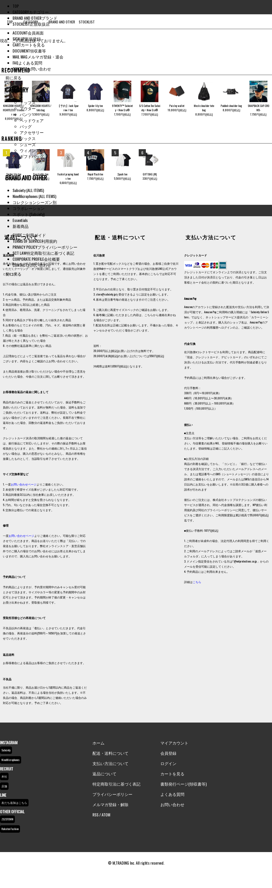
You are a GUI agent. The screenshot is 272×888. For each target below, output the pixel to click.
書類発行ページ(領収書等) (183, 784)
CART (29, 45)
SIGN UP (27, 39)
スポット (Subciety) (29, 214)
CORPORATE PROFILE (36, 259)
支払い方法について (110, 763)
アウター (28, 108)
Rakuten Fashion (10, 829)
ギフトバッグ (32, 156)
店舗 (4, 786)
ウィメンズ (30, 150)
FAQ (27, 63)
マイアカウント (174, 743)
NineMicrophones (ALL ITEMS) (34, 196)
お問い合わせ (172, 804)
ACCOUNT (28, 33)
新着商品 (21, 226)
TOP (16, 6)
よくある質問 (172, 794)
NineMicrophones (10, 760)
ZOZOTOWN (7, 819)
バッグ (26, 126)
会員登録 (168, 753)
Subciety (6, 750)
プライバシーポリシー (112, 794)
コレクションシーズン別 (35, 202)
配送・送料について (110, 753)
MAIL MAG (38, 57)
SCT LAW (43, 253)
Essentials (20, 220)
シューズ (28, 144)
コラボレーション (29, 208)
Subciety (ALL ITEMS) (28, 190)
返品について (104, 773)
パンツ (26, 114)
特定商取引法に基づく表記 (116, 784)
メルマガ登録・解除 (110, 804)
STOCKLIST (31, 24)
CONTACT (32, 69)
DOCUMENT (29, 51)
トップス (28, 102)
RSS (95, 815)
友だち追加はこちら (14, 802)
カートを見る (172, 773)
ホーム (98, 743)
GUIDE (29, 235)
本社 (4, 776)
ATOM (106, 815)
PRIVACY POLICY (45, 247)
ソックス (28, 138)
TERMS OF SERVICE (35, 241)
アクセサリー (32, 132)
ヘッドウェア (32, 120)
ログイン (168, 763)
